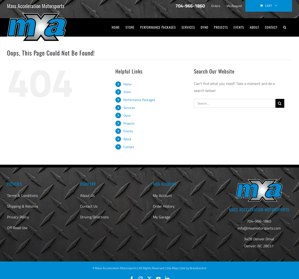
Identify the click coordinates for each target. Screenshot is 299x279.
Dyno (127, 115)
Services (129, 107)
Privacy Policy (18, 217)
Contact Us (88, 206)
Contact (128, 146)
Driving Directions (94, 217)
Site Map (172, 268)
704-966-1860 (259, 221)
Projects (129, 123)
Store (127, 91)
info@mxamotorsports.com (259, 228)
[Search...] (234, 103)
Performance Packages (139, 99)
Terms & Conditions (22, 195)
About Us (87, 195)
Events (128, 131)
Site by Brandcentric (193, 268)
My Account (162, 195)
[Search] (279, 103)
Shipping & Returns (22, 206)
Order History (164, 206)
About (127, 138)
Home (127, 84)
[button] (284, 27)
